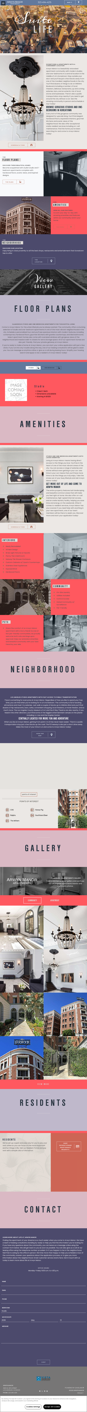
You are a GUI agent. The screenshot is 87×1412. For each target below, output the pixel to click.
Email (4, 1290)
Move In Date (6, 1317)
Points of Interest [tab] (29, 794)
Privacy (80, 1393)
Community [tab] (32, 901)
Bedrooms (6, 1308)
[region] (43, 1404)
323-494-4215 (44, 2)
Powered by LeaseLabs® (74, 1388)
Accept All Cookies (52, 1407)
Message (5, 1326)
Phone (4, 1299)
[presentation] (43, 1352)
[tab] (33, 367)
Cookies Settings (33, 1407)
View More (43, 1084)
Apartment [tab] (54, 901)
